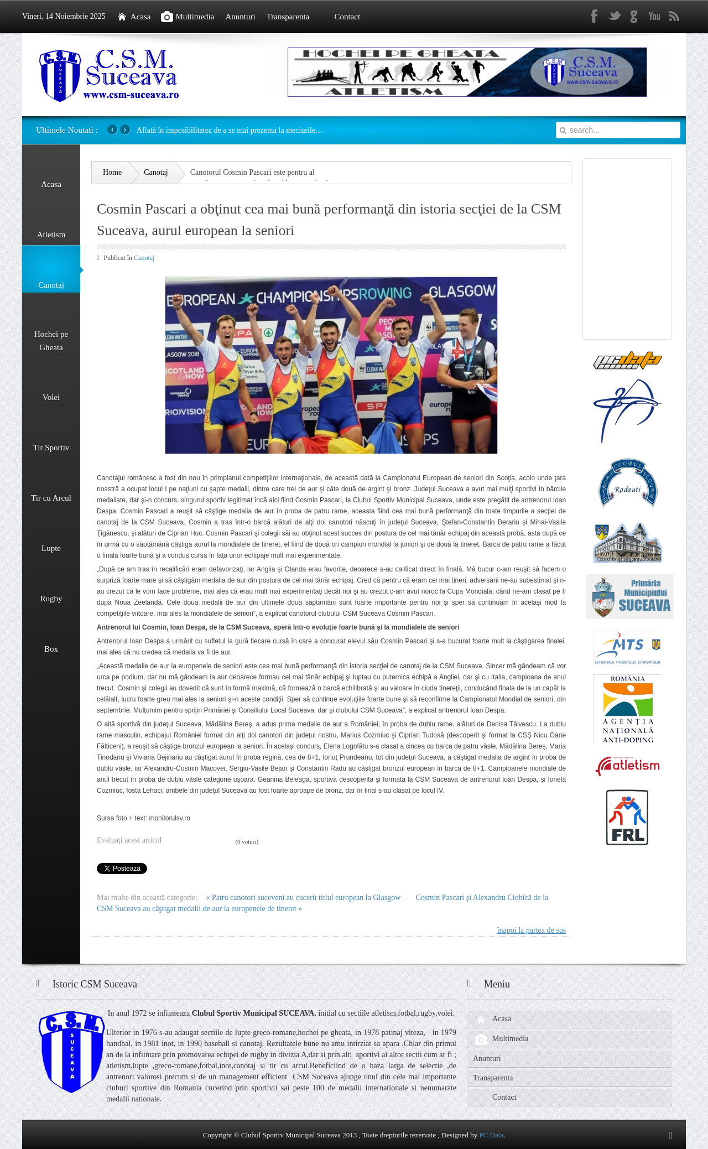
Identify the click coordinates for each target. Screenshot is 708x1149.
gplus (634, 16)
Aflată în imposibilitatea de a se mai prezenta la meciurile (230, 130)
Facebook (594, 16)
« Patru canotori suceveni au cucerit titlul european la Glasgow (304, 897)
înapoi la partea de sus (531, 930)
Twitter (614, 16)
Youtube (654, 16)
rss (674, 16)
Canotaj (144, 258)
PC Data (491, 1135)
